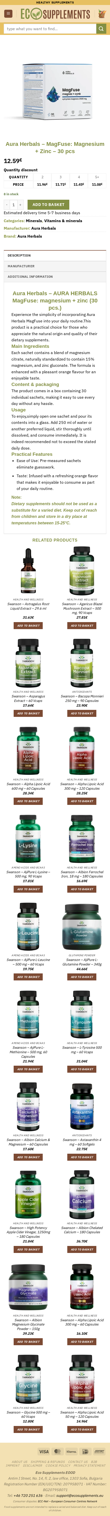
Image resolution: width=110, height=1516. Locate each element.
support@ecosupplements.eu (79, 1495)
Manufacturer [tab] (21, 266)
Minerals (34, 220)
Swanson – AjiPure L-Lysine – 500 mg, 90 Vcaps (28, 874)
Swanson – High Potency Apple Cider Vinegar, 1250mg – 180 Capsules (28, 1232)
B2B (94, 1462)
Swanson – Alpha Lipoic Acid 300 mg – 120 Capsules (82, 786)
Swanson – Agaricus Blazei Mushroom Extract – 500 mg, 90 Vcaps (82, 608)
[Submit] (101, 28)
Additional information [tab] (30, 277)
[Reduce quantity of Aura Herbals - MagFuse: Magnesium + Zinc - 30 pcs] (7, 205)
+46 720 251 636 (27, 1495)
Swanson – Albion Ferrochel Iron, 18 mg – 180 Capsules (82, 874)
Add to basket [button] (28, 625)
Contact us (78, 1462)
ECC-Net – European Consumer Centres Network (67, 1501)
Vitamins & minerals (63, 220)
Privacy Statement (89, 1465)
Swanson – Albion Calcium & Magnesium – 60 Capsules (28, 1142)
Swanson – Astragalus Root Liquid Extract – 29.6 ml (28, 606)
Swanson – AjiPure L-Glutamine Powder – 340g (81, 962)
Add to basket (49, 204)
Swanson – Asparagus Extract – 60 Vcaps (28, 698)
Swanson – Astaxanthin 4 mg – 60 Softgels (82, 1142)
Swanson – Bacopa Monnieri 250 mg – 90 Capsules (82, 698)
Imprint (12, 1465)
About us (19, 1462)
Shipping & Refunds (48, 1462)
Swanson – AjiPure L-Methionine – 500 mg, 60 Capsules (28, 1051)
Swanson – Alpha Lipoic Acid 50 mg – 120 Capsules (82, 1414)
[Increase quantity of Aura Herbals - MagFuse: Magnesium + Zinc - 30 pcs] (21, 205)
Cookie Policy (57, 1465)
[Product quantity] (14, 205)
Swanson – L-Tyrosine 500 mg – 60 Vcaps (82, 1049)
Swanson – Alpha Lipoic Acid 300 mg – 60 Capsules (82, 1322)
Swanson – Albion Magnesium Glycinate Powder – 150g (28, 1324)
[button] (8, 14)
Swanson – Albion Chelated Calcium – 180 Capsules (82, 1230)
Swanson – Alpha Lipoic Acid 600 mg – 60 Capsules (28, 786)
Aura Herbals (43, 228)
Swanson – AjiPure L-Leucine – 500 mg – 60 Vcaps (28, 962)
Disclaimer (32, 1465)
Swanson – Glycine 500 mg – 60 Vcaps (28, 1414)
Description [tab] (19, 255)
